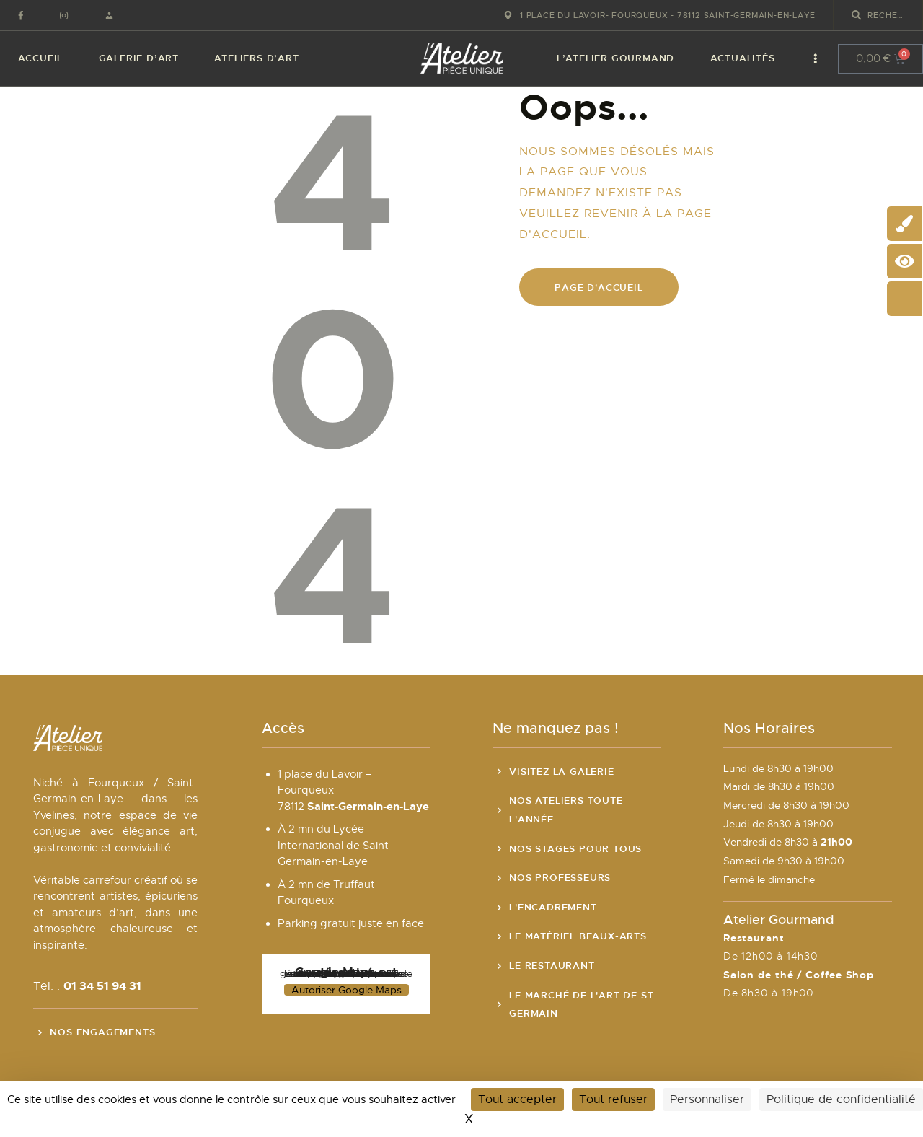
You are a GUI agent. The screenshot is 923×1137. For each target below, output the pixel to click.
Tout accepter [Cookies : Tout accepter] (517, 1099)
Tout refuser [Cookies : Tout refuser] (613, 1099)
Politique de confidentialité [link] (841, 1099)
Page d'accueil (598, 287)
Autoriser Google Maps (346, 990)
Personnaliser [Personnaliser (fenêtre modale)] (707, 1099)
